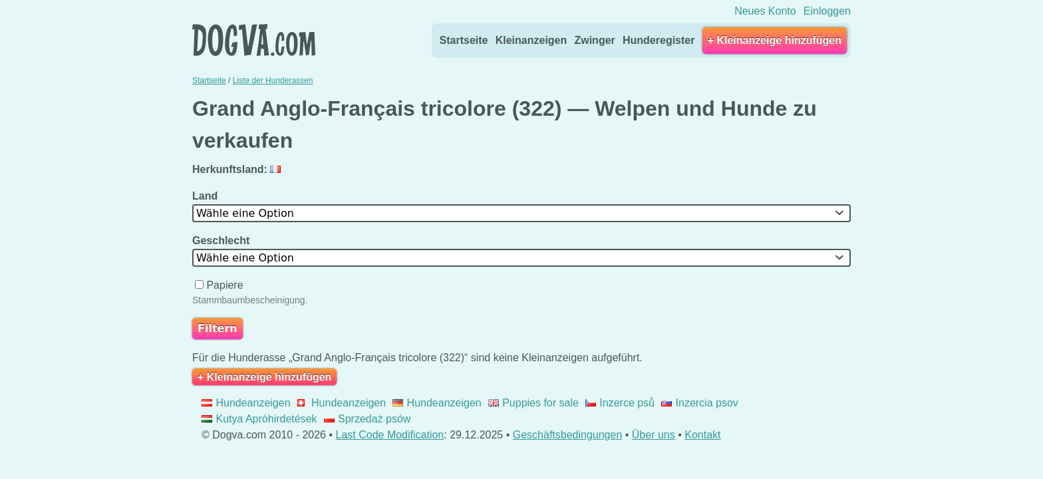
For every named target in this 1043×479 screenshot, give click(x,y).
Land (206, 196)
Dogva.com (253, 40)
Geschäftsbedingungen (568, 434)
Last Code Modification (390, 434)
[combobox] (521, 213)
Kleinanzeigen (531, 40)
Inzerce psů (620, 402)
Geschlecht (222, 240)
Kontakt (702, 434)
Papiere (220, 285)
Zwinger (594, 40)
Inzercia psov (699, 402)
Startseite (464, 40)
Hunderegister (658, 40)
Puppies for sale (533, 402)
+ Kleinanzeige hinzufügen (774, 40)
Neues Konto (765, 11)
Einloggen (827, 11)
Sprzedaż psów (367, 418)
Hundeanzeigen (246, 402)
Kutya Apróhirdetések (259, 418)
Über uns (653, 434)
